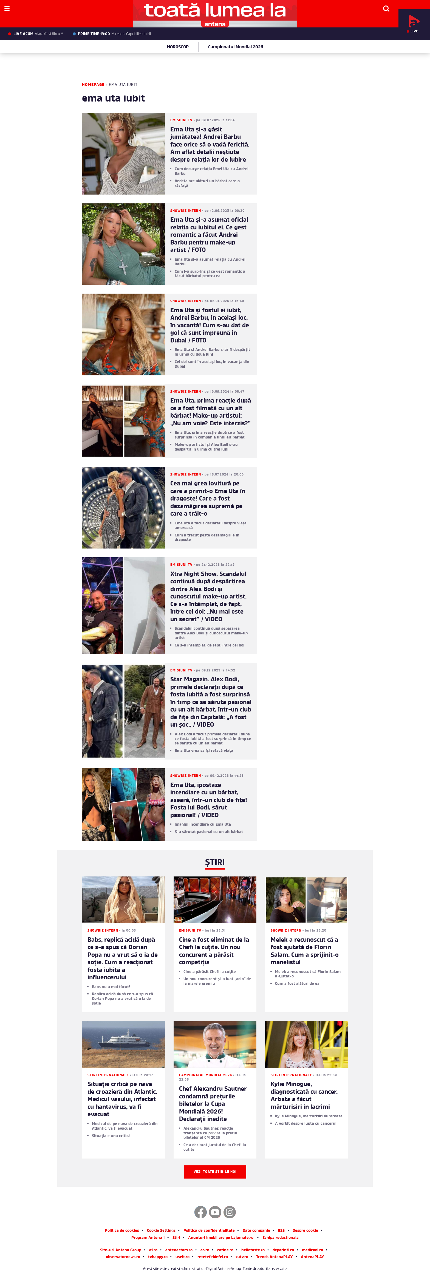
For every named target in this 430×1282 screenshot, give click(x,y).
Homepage (93, 85)
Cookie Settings (161, 1231)
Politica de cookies (122, 1231)
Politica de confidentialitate (209, 1231)
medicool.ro (312, 1250)
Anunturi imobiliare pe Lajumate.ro (220, 1238)
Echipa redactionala (280, 1238)
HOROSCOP (178, 47)
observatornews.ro (123, 1257)
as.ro (204, 1250)
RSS (281, 1231)
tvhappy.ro (158, 1257)
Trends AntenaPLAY (274, 1257)
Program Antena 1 (148, 1238)
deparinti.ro (283, 1250)
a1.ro (153, 1250)
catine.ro (225, 1250)
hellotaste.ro (253, 1250)
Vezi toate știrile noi (215, 1172)
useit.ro (182, 1257)
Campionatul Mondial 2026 (235, 47)
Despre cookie (305, 1231)
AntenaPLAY (312, 1257)
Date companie (256, 1231)
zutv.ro (242, 1257)
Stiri (176, 1238)
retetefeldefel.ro (212, 1257)
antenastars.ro (179, 1250)
